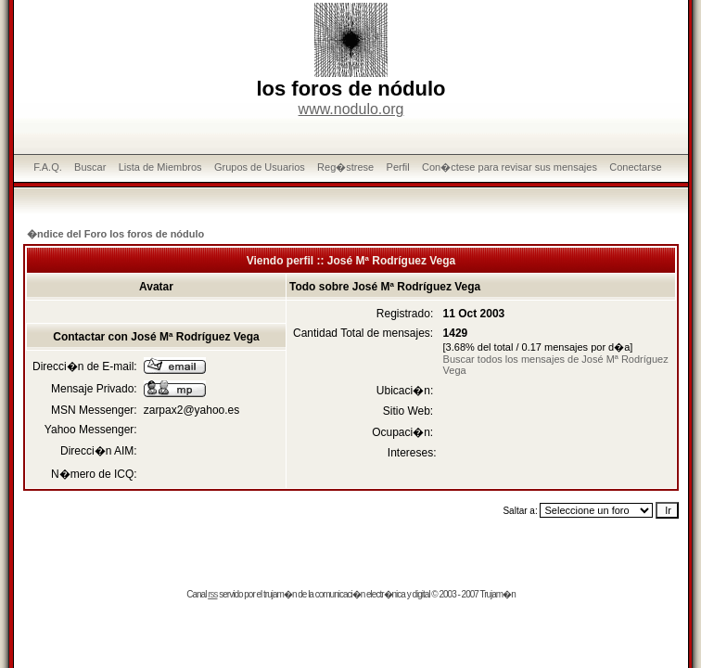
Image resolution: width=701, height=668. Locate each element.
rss (212, 594)
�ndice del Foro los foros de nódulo (115, 233)
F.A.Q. (47, 167)
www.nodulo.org (351, 109)
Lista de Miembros (160, 167)
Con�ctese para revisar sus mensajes (509, 167)
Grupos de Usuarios (259, 167)
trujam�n (279, 594)
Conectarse (635, 167)
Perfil (398, 167)
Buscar (90, 167)
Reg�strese (345, 167)
